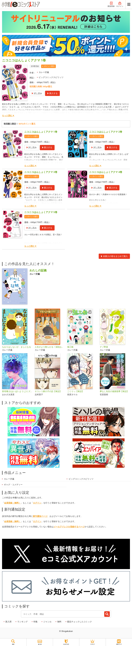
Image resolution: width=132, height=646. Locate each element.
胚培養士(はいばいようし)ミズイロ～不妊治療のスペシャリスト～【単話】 (17, 391)
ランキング (22, 621)
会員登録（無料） (12, 503)
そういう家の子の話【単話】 (48, 391)
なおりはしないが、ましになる (16, 347)
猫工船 (70, 347)
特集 (35, 621)
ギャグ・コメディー (13, 484)
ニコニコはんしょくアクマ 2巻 (105, 131)
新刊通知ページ (40, 516)
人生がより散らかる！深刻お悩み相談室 (50, 347)
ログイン (119, 4)
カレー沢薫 (44, 72)
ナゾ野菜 (104, 347)
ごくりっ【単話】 (75, 391)
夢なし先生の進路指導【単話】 (114, 391)
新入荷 (8, 621)
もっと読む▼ (8, 115)
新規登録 (111, 4)
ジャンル (47, 621)
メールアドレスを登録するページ (69, 526)
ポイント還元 (49, 66)
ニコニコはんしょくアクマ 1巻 (40, 131)
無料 (59, 621)
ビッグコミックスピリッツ (51, 77)
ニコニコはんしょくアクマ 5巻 (40, 212)
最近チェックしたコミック (79, 621)
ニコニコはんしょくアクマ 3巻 (40, 172)
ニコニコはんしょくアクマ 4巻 (105, 172)
